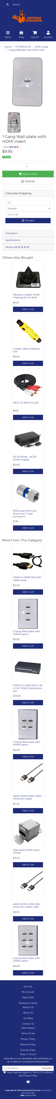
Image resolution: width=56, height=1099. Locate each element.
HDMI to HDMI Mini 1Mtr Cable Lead (27, 579)
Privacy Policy (28, 1039)
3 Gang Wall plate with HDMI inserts (26, 633)
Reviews (17, 247)
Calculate (28, 220)
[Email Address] (21, 1068)
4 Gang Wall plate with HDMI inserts (26, 743)
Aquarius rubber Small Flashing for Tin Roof (26, 296)
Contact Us (28, 1023)
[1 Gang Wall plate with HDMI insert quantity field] (28, 166)
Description (11, 233)
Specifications (13, 240)
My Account (28, 992)
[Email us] (28, 1082)
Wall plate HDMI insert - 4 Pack (27, 851)
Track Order (28, 997)
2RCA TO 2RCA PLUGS (26, 402)
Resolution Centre (28, 1003)
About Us (28, 1012)
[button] (28, 181)
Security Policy (28, 1050)
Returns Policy (28, 1044)
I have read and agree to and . (28, 1074)
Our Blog (28, 1018)
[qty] (28, 202)
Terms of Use (28, 1033)
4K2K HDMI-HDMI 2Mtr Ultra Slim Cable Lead (27, 905)
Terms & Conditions (42, 1072)
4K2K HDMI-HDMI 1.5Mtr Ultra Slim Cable (27, 797)
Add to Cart (28, 173)
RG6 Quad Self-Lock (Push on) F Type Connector (25, 513)
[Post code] (28, 214)
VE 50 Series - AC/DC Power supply (25, 458)
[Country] (28, 208)
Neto (33, 1093)
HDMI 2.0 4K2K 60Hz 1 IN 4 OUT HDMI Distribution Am (27, 688)
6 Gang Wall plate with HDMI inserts (26, 959)
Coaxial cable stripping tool (26, 350)
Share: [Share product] (11, 147)
